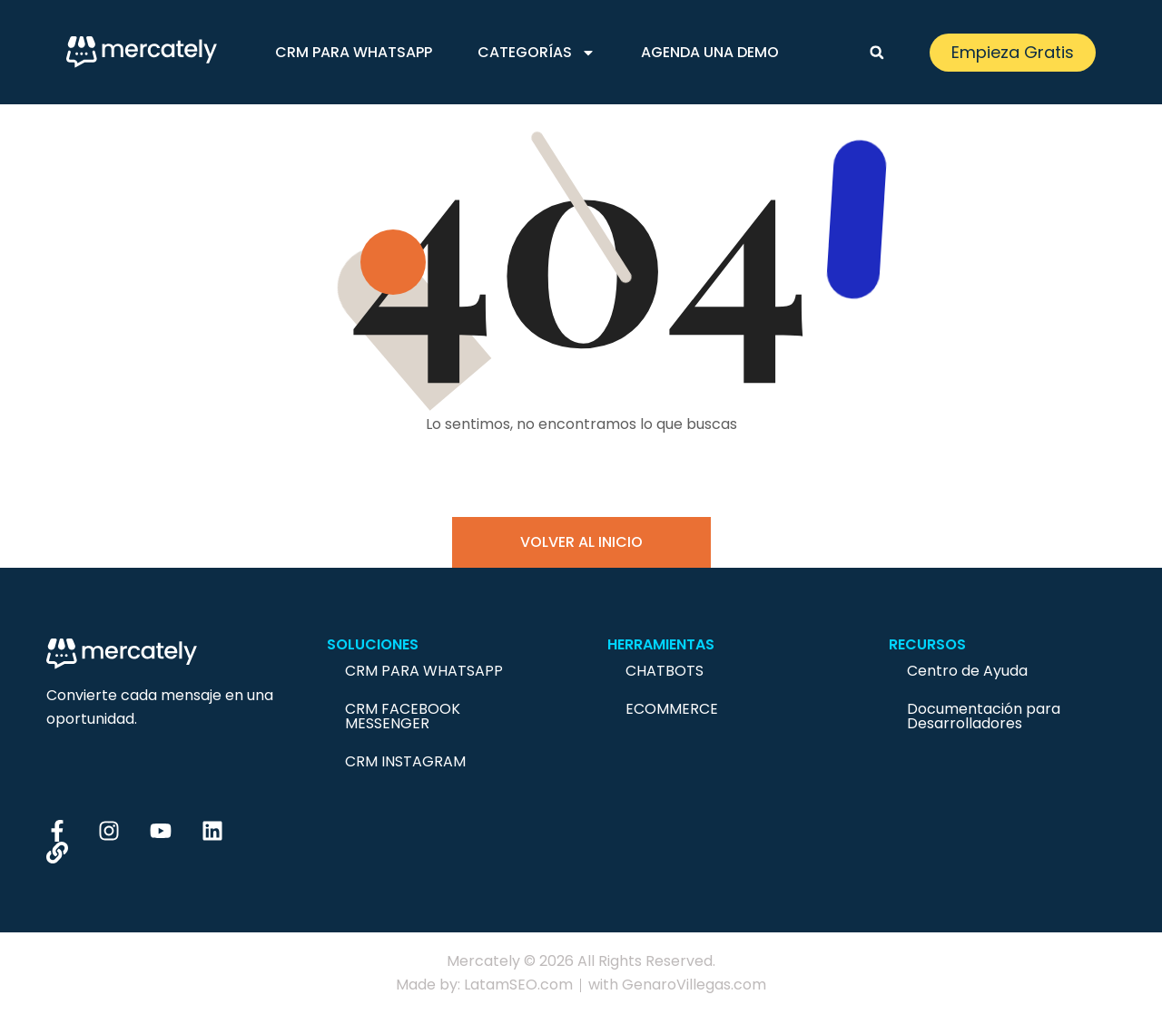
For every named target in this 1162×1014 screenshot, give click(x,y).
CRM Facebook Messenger (402, 716)
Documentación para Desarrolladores (983, 716)
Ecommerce (671, 708)
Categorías (537, 52)
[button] (877, 52)
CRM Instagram (405, 761)
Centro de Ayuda (967, 670)
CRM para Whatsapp (353, 52)
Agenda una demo (710, 52)
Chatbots (664, 670)
